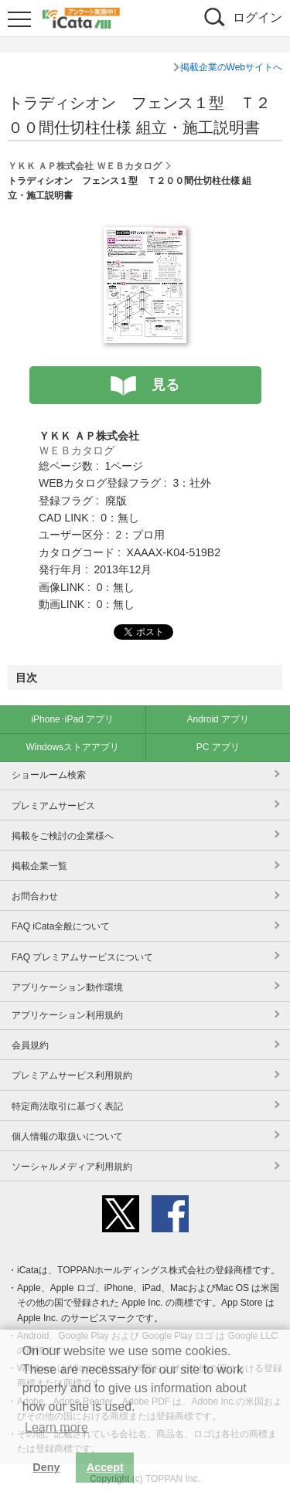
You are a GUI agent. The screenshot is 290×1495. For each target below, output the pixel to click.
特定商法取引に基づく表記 (67, 1106)
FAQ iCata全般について (61, 926)
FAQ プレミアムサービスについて (82, 957)
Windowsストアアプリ (72, 747)
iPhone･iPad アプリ (72, 719)
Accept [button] (105, 1467)
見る (165, 384)
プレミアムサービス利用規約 (72, 1075)
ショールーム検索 (49, 775)
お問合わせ (35, 896)
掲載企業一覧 (39, 866)
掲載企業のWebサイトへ (231, 67)
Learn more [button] (56, 1427)
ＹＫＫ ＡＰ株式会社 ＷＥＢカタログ (85, 166)
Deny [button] (46, 1467)
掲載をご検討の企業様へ (63, 836)
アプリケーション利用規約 (67, 1015)
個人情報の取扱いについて (67, 1136)
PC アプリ (218, 747)
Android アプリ (217, 719)
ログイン (257, 17)
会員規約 (30, 1045)
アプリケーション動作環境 (67, 987)
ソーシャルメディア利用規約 (72, 1166)
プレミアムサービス (53, 805)
